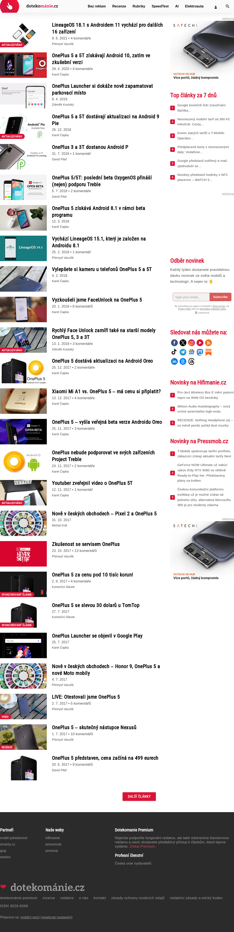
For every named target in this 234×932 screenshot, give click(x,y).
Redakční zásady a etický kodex (196, 898)
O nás (83, 898)
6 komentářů (83, 306)
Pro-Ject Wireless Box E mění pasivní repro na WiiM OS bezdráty (205, 394)
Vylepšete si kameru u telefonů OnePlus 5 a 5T (102, 269)
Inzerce (49, 898)
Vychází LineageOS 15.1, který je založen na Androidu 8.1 (99, 242)
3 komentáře (83, 344)
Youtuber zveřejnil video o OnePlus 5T (92, 483)
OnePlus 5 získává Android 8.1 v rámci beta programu (98, 211)
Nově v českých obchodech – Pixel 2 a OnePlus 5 (104, 514)
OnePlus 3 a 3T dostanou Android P (90, 147)
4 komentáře (81, 38)
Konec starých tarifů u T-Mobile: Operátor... (201, 135)
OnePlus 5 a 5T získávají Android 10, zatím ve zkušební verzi (101, 59)
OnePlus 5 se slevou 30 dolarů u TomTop (95, 605)
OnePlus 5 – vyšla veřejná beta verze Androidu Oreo (107, 422)
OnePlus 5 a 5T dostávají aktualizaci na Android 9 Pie (105, 120)
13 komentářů (85, 551)
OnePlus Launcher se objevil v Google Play (97, 636)
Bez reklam (97, 6)
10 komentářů (82, 734)
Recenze (119, 6)
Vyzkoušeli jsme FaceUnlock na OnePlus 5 (97, 300)
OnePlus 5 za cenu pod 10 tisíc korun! (92, 575)
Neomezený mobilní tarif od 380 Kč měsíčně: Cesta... (203, 121)
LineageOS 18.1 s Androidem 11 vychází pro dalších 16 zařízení (107, 28)
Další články (139, 797)
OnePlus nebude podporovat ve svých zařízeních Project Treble (103, 456)
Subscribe (220, 297)
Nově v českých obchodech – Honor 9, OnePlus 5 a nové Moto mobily (106, 669)
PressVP (52, 851)
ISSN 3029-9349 (14, 906)
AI (176, 6)
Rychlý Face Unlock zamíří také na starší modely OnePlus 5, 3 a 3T (104, 333)
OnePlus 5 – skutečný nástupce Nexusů (94, 727)
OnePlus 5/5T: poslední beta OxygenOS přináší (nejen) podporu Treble (102, 181)
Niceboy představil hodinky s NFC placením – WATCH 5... (202, 177)
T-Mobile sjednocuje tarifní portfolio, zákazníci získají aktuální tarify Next (204, 453)
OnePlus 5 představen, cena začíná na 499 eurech (105, 758)
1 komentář (82, 154)
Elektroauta (194, 6)
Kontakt (100, 898)
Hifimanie (53, 838)
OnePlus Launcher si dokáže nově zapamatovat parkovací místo (102, 89)
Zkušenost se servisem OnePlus (86, 544)
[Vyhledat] (227, 6)
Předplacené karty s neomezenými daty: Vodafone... (203, 149)
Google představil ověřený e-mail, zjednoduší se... (202, 163)
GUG (3, 851)
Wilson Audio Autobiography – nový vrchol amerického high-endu (203, 408)
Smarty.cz (7, 844)
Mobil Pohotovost (13, 838)
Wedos (5, 857)
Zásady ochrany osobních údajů (138, 898)
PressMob (53, 844)
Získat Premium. (143, 846)
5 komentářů (81, 703)
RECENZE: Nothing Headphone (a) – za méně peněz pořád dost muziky (205, 422)
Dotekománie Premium (18, 898)
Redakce (67, 898)
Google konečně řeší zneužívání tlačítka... (201, 107)
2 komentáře (81, 191)
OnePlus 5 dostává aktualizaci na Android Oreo (102, 361)
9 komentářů (83, 765)
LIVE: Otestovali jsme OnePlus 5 (86, 697)
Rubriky (139, 6)
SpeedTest (160, 6)
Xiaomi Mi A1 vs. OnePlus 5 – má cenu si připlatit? (106, 392)
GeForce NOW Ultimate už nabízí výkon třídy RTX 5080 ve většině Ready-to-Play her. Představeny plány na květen (202, 472)
